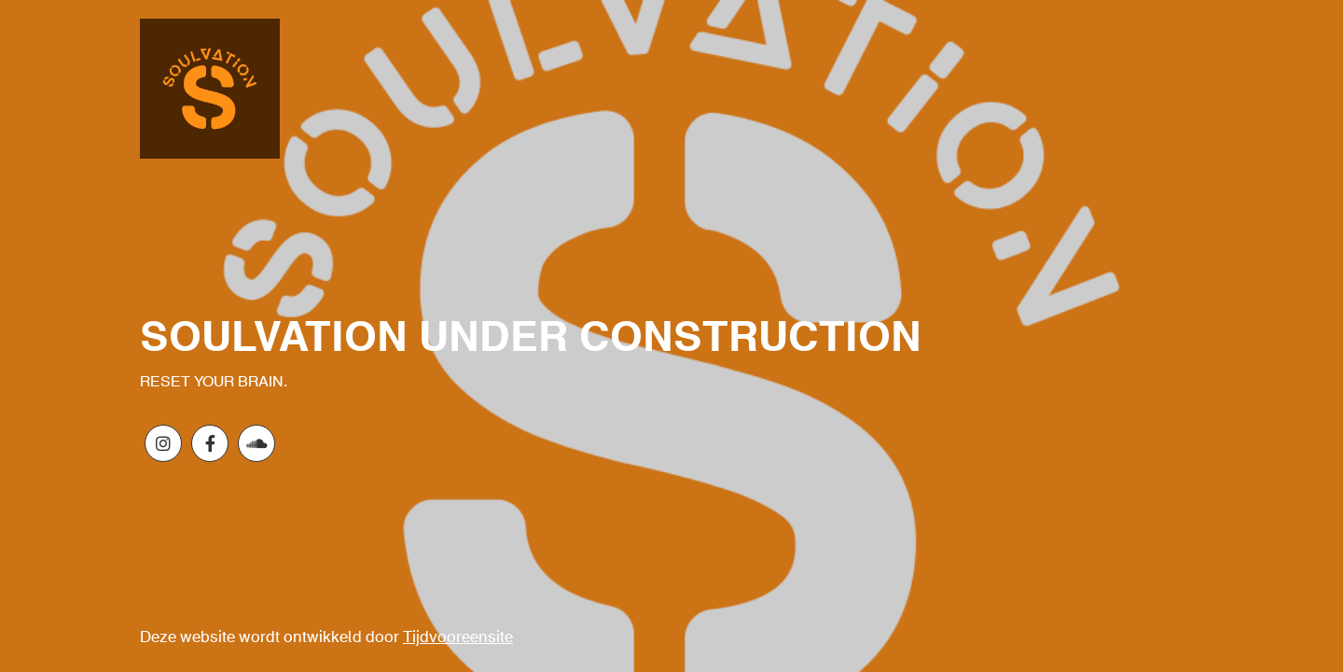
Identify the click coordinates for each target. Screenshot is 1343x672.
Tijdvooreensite (458, 638)
